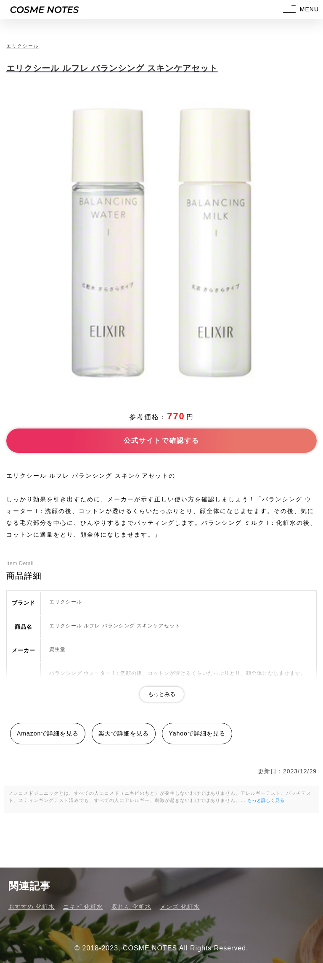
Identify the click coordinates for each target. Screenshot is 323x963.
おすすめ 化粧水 (31, 906)
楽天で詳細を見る (123, 733)
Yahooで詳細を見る (197, 733)
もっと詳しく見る (265, 800)
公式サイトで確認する (161, 440)
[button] (300, 9)
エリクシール (22, 45)
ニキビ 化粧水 (83, 906)
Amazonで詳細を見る (48, 733)
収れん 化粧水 (131, 906)
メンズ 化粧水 (180, 906)
